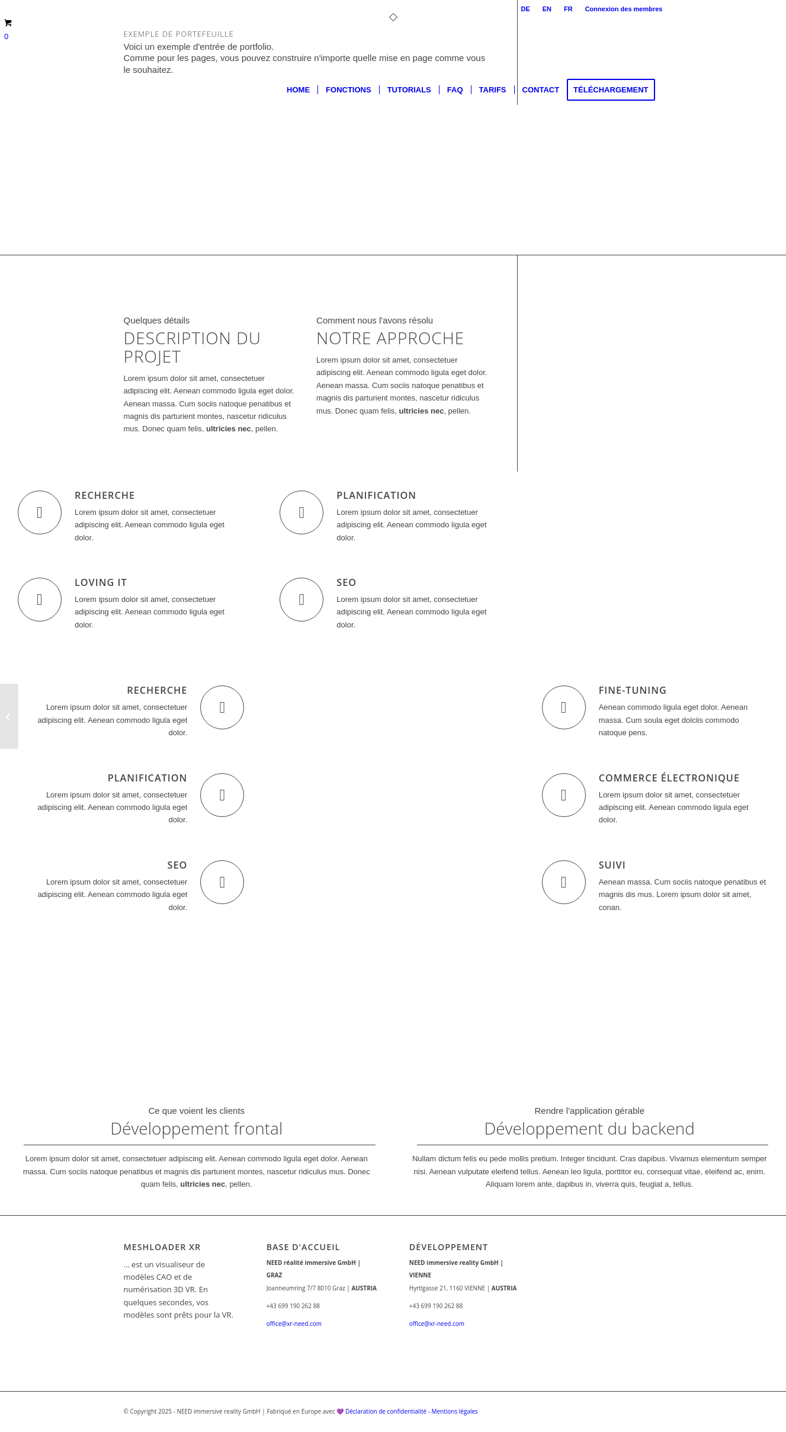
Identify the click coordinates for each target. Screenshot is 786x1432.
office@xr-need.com (294, 1323)
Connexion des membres (624, 8)
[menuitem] (525, 9)
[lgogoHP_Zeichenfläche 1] (125, 90)
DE (525, 8)
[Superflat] (9, 716)
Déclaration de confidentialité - (388, 1411)
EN (547, 8)
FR (568, 8)
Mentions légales (454, 1411)
